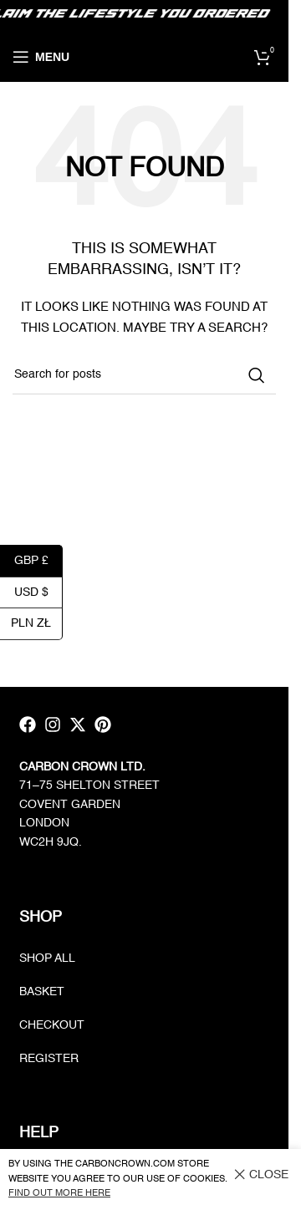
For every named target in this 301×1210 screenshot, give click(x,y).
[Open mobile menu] (41, 57)
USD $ (39, 592)
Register (49, 1059)
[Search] (144, 375)
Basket (41, 992)
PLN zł (37, 623)
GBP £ (39, 561)
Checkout (51, 1025)
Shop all (47, 958)
